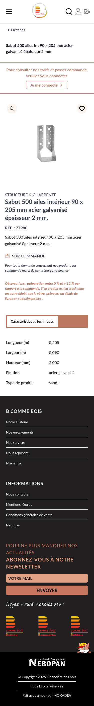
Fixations (18, 30)
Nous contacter (18, 494)
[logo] (39, 10)
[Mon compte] (78, 12)
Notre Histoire (17, 422)
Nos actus (13, 463)
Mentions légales (19, 504)
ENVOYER (47, 590)
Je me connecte (47, 85)
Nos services (15, 442)
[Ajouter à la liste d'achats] (82, 109)
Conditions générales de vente (29, 515)
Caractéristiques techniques (32, 321)
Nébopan (13, 525)
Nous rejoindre (17, 453)
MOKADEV (62, 695)
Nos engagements (20, 432)
